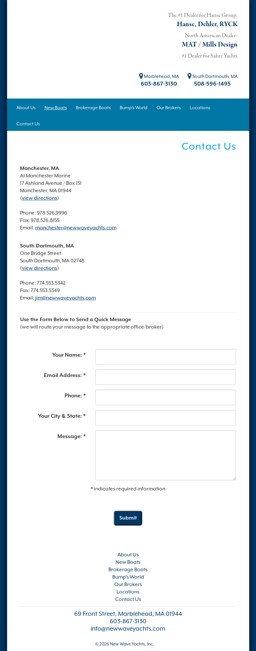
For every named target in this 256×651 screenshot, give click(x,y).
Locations (128, 592)
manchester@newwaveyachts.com (76, 228)
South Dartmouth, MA (213, 76)
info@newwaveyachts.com (128, 628)
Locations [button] (200, 107)
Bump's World (128, 577)
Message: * (71, 436)
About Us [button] (26, 107)
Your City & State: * (62, 416)
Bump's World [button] (134, 107)
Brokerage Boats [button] (93, 107)
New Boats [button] (56, 107)
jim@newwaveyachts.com (65, 298)
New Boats (128, 562)
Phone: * (75, 396)
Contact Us (128, 599)
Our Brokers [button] (169, 107)
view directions (39, 198)
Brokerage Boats (128, 569)
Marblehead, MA (159, 76)
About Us (128, 555)
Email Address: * (65, 375)
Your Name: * (69, 355)
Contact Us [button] (28, 123)
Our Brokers (128, 584)
